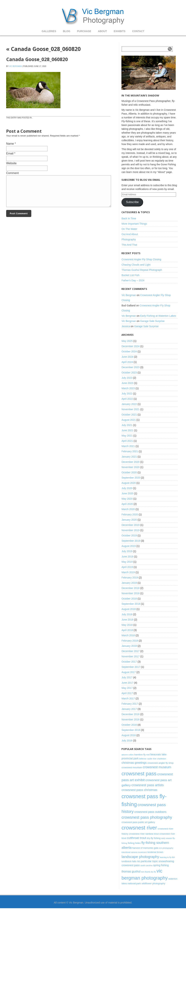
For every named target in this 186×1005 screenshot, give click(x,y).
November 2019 (130, 530)
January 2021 (129, 456)
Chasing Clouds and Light (135, 264)
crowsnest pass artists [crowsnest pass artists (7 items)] (147, 785)
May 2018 (126, 624)
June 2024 (127, 356)
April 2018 (127, 630)
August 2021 (128, 419)
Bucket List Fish (130, 275)
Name (10, 143)
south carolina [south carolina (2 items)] (146, 865)
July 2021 (126, 425)
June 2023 (127, 383)
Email (9, 153)
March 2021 (128, 446)
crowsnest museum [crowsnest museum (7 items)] (157, 767)
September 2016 (130, 730)
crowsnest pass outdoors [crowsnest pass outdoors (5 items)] (150, 811)
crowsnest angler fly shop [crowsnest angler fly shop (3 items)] (160, 763)
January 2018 (129, 645)
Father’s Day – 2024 (132, 280)
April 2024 (127, 362)
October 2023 (129, 372)
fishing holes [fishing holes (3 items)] (134, 843)
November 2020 (130, 467)
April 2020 (127, 503)
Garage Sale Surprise (152, 321)
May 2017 (126, 687)
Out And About (129, 234)
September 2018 (130, 603)
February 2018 (129, 640)
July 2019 (126, 551)
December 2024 (130, 346)
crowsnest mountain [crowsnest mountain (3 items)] (131, 767)
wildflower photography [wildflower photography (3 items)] (153, 883)
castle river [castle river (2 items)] (152, 759)
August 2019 (128, 546)
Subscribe (132, 202)
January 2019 (129, 582)
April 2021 (127, 440)
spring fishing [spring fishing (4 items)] (161, 865)
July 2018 (126, 614)
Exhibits (119, 31)
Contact (138, 31)
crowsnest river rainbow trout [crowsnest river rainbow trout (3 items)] (144, 833)
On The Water (129, 229)
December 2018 (130, 588)
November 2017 (130, 656)
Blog (66, 31)
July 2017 (126, 677)
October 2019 (129, 535)
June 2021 (127, 430)
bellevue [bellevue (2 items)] (143, 759)
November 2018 (130, 593)
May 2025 (126, 341)
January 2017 (129, 709)
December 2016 (130, 714)
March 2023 (128, 388)
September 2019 (130, 540)
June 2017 (127, 682)
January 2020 (129, 519)
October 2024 (129, 351)
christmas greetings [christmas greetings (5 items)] (134, 762)
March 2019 (128, 572)
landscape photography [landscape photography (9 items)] (140, 857)
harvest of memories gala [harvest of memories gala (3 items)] (145, 848)
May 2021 (126, 435)
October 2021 (129, 414)
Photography (128, 239)
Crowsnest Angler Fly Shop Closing (141, 259)
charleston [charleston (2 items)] (161, 759)
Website (11, 163)
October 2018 (129, 598)
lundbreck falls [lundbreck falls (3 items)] (128, 861)
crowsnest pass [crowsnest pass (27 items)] (138, 773)
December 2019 (130, 525)
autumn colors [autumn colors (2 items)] (127, 755)
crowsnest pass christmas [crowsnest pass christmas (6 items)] (139, 790)
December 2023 (130, 367)
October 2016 (129, 724)
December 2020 (130, 461)
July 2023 (126, 377)
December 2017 (130, 651)
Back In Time (128, 218)
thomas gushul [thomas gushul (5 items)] (130, 871)
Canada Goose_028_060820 (43, 49)
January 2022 (129, 404)
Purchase (84, 31)
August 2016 (128, 735)
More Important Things (134, 223)
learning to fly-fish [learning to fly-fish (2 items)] (167, 857)
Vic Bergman (15, 66)
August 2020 (128, 482)
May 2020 (126, 498)
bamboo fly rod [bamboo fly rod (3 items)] (142, 754)
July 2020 (126, 488)
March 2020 (128, 509)
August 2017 (128, 672)
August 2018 (128, 609)
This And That (129, 244)
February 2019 (129, 577)
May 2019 (126, 561)
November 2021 (130, 409)
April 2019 (127, 567)
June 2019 (127, 556)
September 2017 (130, 666)
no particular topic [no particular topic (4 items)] (147, 861)
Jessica (125, 326)
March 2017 (128, 698)
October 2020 (129, 472)
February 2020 (129, 514)
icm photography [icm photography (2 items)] (166, 848)
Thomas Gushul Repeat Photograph (141, 269)
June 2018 (127, 619)
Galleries (49, 31)
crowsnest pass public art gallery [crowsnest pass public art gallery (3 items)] (138, 822)
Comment (12, 173)
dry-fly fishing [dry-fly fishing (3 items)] (153, 838)
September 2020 (130, 477)
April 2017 (127, 693)
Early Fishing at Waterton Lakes (158, 315)
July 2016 (126, 740)
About (102, 31)
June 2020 (127, 493)
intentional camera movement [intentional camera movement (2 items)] (134, 852)
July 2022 (126, 393)
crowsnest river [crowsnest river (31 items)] (139, 828)
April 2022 (127, 398)
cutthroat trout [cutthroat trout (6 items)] (136, 838)
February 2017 (129, 703)
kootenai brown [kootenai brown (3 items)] (155, 852)
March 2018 (128, 635)
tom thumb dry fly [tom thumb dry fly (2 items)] (148, 872)
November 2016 (130, 719)
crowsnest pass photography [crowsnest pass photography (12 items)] (146, 817)
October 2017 (129, 661)
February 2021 (129, 451)
